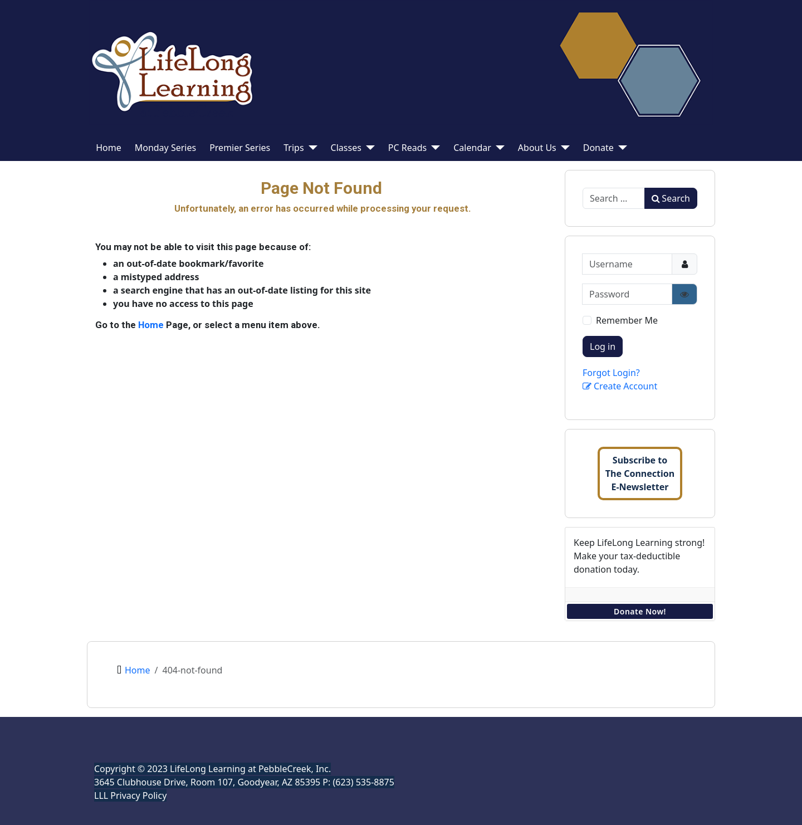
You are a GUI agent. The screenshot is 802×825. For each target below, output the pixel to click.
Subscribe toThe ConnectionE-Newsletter (639, 473)
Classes (346, 147)
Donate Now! (640, 611)
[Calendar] (498, 147)
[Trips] (310, 147)
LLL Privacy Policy (130, 795)
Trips (293, 147)
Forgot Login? (611, 373)
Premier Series (239, 147)
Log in (602, 346)
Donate (598, 147)
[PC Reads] (433, 147)
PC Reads (407, 147)
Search (671, 198)
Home (108, 147)
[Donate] (620, 147)
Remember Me (627, 320)
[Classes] (368, 147)
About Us (537, 147)
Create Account (620, 386)
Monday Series (165, 147)
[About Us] (563, 147)
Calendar (472, 147)
